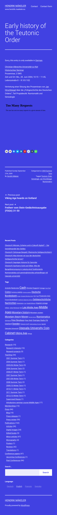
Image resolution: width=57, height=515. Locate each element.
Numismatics (47, 182)
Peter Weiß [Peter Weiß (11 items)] (28, 320)
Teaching (8, 355)
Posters (9, 443)
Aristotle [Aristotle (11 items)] (8, 288)
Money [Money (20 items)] (24, 316)
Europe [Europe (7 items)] (18, 296)
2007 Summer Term (14, 375)
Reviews (9, 447)
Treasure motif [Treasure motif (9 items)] (24, 324)
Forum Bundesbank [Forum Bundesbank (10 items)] (11, 300)
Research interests (13, 348)
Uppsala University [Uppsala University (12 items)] (12, 328)
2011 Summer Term (14, 392)
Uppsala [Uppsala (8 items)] (43, 324)
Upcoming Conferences (15, 457)
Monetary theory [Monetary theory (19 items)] (13, 316)
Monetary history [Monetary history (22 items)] (21, 312)
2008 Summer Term (14, 382)
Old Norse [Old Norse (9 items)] (8, 320)
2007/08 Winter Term (14, 379)
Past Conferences (13, 460)
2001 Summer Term (14, 358)
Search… (8, 467)
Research (8, 345)
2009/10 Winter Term (14, 385)
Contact (34, 6)
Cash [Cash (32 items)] (23, 287)
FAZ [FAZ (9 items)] (34, 296)
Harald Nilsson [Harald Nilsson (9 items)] (31, 303)
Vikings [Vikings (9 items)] (30, 333)
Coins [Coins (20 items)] (8, 292)
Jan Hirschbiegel (46, 179)
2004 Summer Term (14, 362)
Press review (11, 420)
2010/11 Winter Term (14, 389)
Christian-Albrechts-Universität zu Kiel (21, 67)
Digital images (12, 430)
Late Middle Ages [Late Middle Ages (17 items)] (30, 307)
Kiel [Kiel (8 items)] (21, 308)
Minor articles (11, 437)
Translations (11, 450)
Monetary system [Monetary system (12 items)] (36, 313)
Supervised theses (13, 399)
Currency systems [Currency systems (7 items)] (27, 292)
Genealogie (35, 179)
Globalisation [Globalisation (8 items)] (20, 303)
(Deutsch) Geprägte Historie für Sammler (21, 262)
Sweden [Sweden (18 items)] (16, 323)
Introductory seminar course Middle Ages (22, 403)
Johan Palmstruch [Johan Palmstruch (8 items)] (14, 308)
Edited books (11, 433)
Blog (8, 413)
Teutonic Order (46, 176)
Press (7, 409)
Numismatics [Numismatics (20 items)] (43, 316)
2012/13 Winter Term (14, 396)
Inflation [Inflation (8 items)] (7, 308)
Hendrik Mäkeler (15, 5)
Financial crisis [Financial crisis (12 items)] (44, 296)
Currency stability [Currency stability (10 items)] (16, 292)
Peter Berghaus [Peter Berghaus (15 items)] (17, 320)
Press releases (12, 416)
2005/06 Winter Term (14, 365)
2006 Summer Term (14, 368)
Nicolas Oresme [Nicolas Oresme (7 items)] (32, 317)
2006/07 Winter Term (14, 372)
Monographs (11, 440)
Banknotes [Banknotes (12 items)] (15, 288)
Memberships (10, 406)
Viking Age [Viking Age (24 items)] (21, 333)
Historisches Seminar (14, 70)
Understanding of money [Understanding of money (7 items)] (35, 324)
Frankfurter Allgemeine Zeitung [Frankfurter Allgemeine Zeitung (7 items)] (25, 299)
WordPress (25, 505)
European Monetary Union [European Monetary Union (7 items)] (27, 296)
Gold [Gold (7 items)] (25, 303)
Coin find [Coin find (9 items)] (47, 288)
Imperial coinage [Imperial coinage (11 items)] (42, 303)
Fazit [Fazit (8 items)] (37, 296)
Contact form (46, 6)
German (38, 60)
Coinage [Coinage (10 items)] (42, 288)
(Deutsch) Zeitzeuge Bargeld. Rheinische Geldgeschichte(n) (28, 252)
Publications (10, 423)
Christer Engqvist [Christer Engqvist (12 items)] (32, 288)
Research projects (13, 351)
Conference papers (12, 454)
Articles (9, 426)
